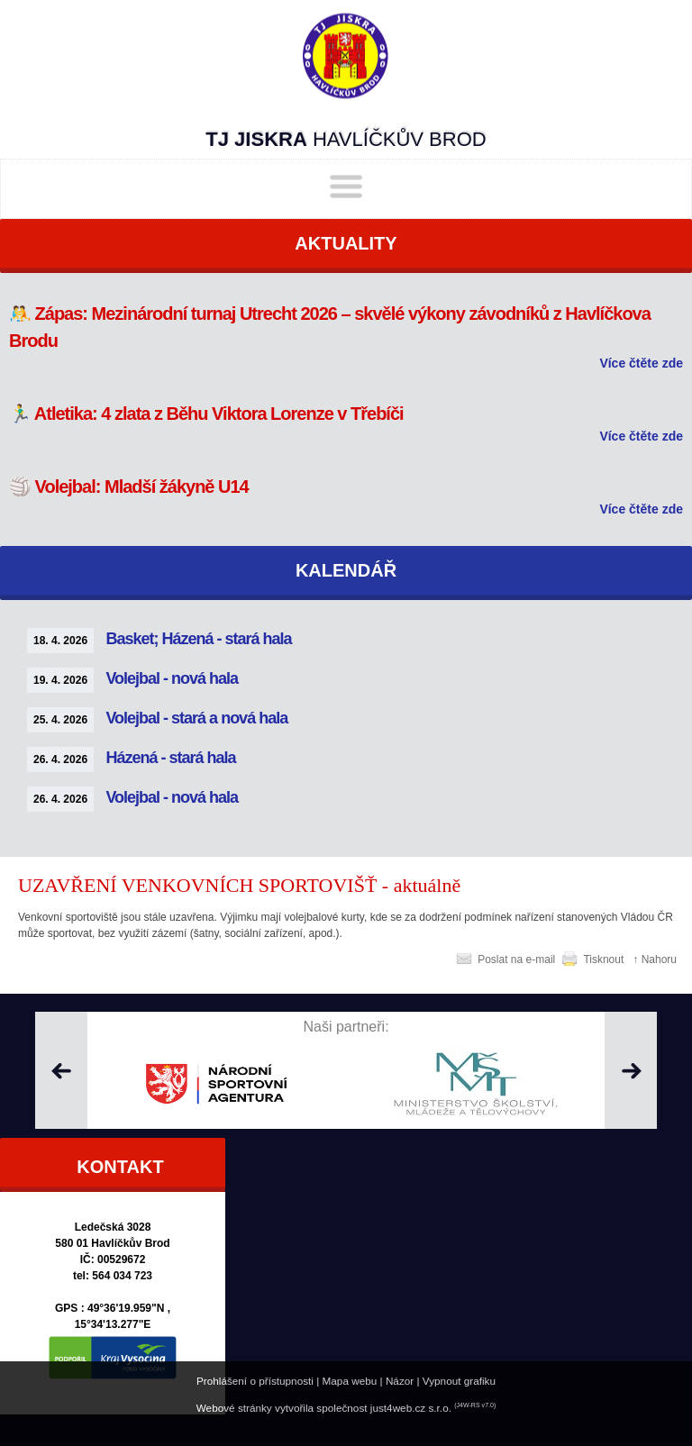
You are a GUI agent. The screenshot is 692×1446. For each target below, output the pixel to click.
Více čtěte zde (641, 363)
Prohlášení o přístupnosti (255, 1381)
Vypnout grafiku (459, 1381)
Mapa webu (350, 1381)
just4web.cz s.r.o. (410, 1408)
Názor (400, 1381)
